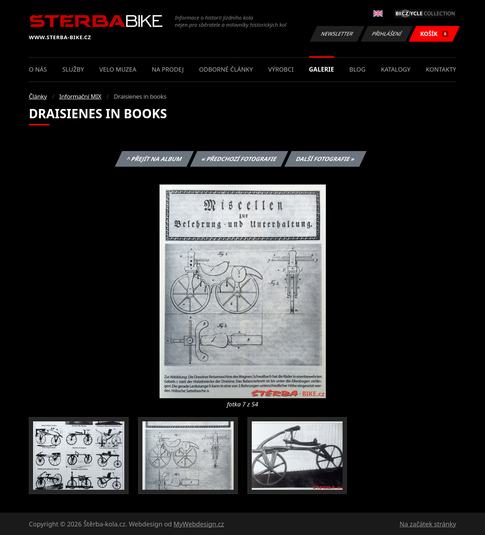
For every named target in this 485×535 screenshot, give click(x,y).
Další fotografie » (325, 159)
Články (38, 96)
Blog (357, 69)
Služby (73, 69)
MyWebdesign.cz (198, 524)
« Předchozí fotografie (239, 159)
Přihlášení (386, 33)
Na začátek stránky (428, 524)
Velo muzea (117, 69)
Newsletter (336, 33)
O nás (38, 69)
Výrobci (280, 69)
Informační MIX (80, 96)
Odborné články (226, 69)
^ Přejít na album (154, 159)
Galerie (321, 69)
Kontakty (441, 69)
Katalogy (396, 69)
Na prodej (168, 69)
